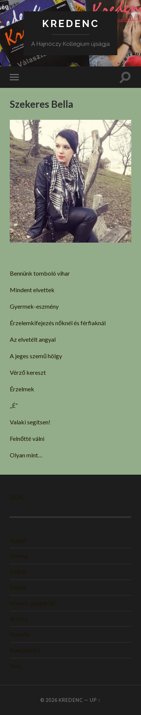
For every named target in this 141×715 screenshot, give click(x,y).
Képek (18, 587)
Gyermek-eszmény (34, 306)
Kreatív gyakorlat (32, 602)
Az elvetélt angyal (33, 339)
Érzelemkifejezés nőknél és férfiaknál (58, 322)
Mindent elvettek (32, 289)
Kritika (19, 618)
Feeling (19, 555)
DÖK (16, 497)
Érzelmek (22, 388)
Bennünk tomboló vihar (40, 273)
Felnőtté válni (27, 438)
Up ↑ (95, 700)
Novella (20, 634)
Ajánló (18, 540)
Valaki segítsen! (30, 421)
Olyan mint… (26, 455)
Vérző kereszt (28, 372)
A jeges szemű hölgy (36, 355)
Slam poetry (25, 649)
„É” (14, 405)
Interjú (18, 571)
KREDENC (70, 23)
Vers (15, 665)
